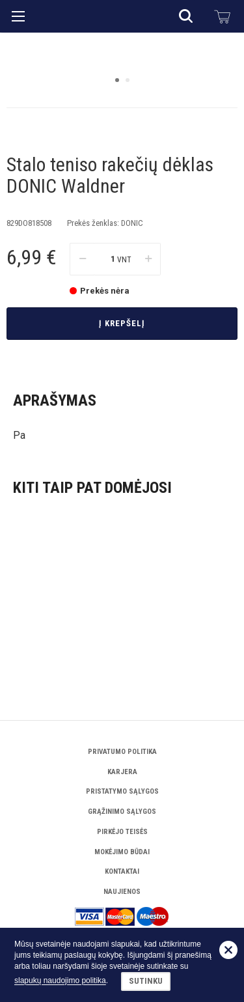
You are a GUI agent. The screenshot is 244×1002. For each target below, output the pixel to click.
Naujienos (122, 891)
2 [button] (127, 208)
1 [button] (117, 208)
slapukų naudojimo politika (60, 981)
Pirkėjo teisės (122, 832)
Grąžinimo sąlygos (122, 811)
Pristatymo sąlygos (122, 791)
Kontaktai (122, 871)
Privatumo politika (122, 751)
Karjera (122, 772)
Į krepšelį (122, 462)
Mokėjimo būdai (122, 852)
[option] (122, 125)
